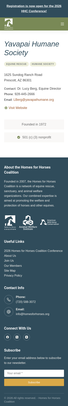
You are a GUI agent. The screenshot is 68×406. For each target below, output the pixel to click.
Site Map (10, 270)
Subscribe (34, 382)
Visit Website (18, 108)
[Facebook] (7, 337)
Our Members (13, 265)
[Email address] (34, 373)
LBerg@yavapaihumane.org (33, 100)
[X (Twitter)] (17, 337)
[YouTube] (26, 337)
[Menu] (62, 24)
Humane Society (43, 64)
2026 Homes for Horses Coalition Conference (33, 250)
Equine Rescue (16, 64)
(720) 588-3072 (26, 301)
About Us (10, 255)
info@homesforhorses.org (32, 314)
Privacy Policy (13, 275)
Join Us (9, 260)
